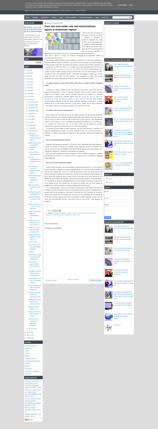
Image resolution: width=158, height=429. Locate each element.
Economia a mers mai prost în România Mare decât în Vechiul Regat (33, 29)
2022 (28, 82)
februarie (31, 131)
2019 (28, 90)
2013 (28, 338)
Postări (109, 179)
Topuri (97, 17)
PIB (63, 214)
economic (93, 213)
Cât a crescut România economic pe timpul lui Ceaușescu (121, 99)
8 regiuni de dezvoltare (59, 213)
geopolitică (28, 368)
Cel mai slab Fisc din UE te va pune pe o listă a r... (34, 280)
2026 (28, 70)
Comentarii (110, 182)
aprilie (31, 125)
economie (48, 214)
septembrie (32, 111)
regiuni (74, 214)
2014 (28, 335)
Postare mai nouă (51, 280)
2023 (28, 79)
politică (27, 356)
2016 (28, 99)
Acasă (27, 17)
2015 (28, 332)
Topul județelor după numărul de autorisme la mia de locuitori (123, 316)
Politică (54, 17)
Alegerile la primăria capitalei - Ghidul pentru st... (34, 237)
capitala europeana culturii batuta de (32, 410)
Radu (26, 390)
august (31, 113)
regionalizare (68, 214)
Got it (131, 5)
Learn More (122, 5)
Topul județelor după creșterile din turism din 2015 (34, 302)
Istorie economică (71, 17)
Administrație (45, 17)
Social (61, 17)
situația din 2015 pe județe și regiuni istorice (69, 99)
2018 (28, 93)
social (27, 353)
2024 (28, 76)
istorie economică (30, 358)
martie (31, 128)
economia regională (83, 213)
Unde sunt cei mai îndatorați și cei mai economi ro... (34, 223)
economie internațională (32, 361)
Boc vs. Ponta (32, 242)
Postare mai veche (96, 280)
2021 (28, 85)
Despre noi (105, 17)
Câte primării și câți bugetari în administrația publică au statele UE (123, 143)
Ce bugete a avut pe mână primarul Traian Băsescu (34, 273)
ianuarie (31, 329)
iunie (30, 119)
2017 (28, 96)
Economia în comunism (85, 17)
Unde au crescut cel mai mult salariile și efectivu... (34, 247)
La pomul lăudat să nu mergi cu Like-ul (34, 199)
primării (27, 366)
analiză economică (72, 213)
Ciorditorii (31, 252)
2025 (28, 73)
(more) (40, 387)
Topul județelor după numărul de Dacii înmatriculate (34, 257)
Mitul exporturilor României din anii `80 (34, 187)
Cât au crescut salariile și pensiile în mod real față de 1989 (122, 88)
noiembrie (32, 105)
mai (30, 122)
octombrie (32, 108)
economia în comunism (32, 371)
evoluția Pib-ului (56, 214)
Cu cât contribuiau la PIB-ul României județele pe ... (34, 287)
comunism (28, 373)
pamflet (27, 363)
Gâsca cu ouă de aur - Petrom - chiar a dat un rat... (34, 206)
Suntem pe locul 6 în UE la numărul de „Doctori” (34, 314)
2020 (28, 88)
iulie (30, 116)
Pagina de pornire (73, 279)
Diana (27, 381)
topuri (78, 214)
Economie (35, 17)
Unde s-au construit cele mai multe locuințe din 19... (34, 230)
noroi (26, 399)
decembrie (32, 102)
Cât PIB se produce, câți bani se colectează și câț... (34, 295)
